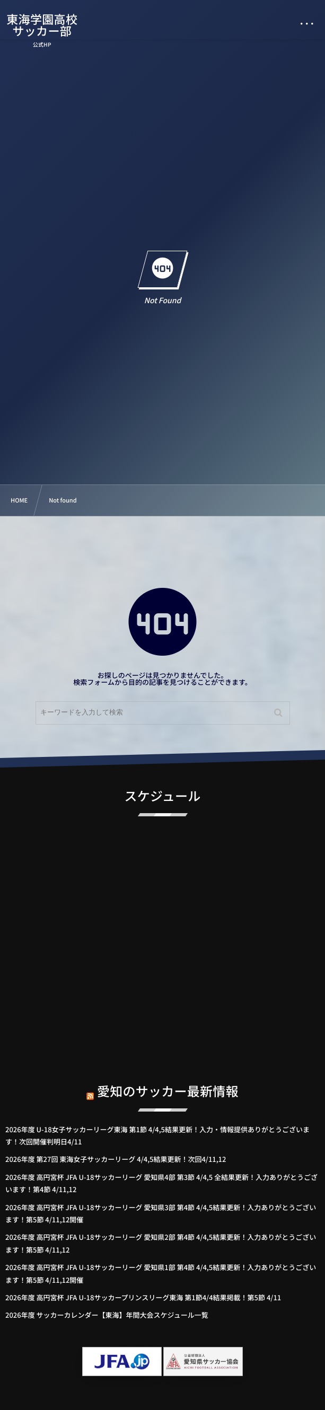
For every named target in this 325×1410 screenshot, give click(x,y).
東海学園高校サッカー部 (41, 25)
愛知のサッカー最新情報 (168, 1082)
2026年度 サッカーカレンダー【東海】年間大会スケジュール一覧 (106, 1315)
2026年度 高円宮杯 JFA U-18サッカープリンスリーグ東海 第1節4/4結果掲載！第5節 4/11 (143, 1297)
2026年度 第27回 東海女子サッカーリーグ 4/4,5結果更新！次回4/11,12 (115, 1159)
